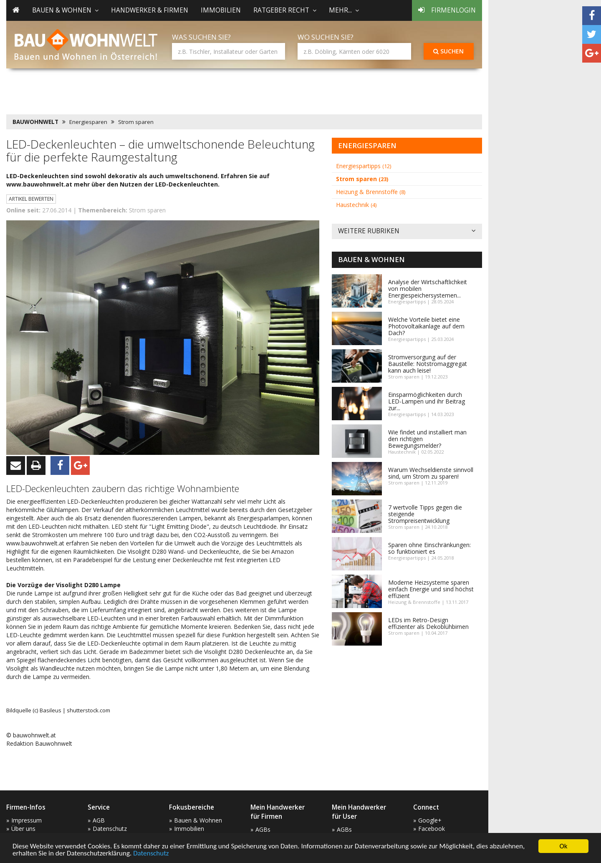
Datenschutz (151, 853)
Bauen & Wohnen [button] (65, 10)
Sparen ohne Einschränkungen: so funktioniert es (429, 548)
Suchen (448, 51)
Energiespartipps (363, 166)
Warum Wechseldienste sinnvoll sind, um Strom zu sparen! (430, 473)
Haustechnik (356, 205)
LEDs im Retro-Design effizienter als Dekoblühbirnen (428, 623)
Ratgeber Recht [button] (284, 10)
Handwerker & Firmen (149, 10)
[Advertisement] (158, 90)
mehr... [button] (344, 10)
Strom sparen (136, 122)
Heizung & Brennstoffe (370, 192)
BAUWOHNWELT (35, 122)
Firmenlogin (447, 10)
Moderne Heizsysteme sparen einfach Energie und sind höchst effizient (431, 589)
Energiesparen (88, 122)
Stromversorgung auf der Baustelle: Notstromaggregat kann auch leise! (427, 363)
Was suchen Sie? (201, 37)
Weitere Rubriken (407, 231)
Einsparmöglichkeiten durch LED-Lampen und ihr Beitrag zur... (426, 401)
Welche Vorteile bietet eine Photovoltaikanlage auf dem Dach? (426, 326)
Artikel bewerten (31, 198)
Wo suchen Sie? (326, 37)
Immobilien (221, 10)
